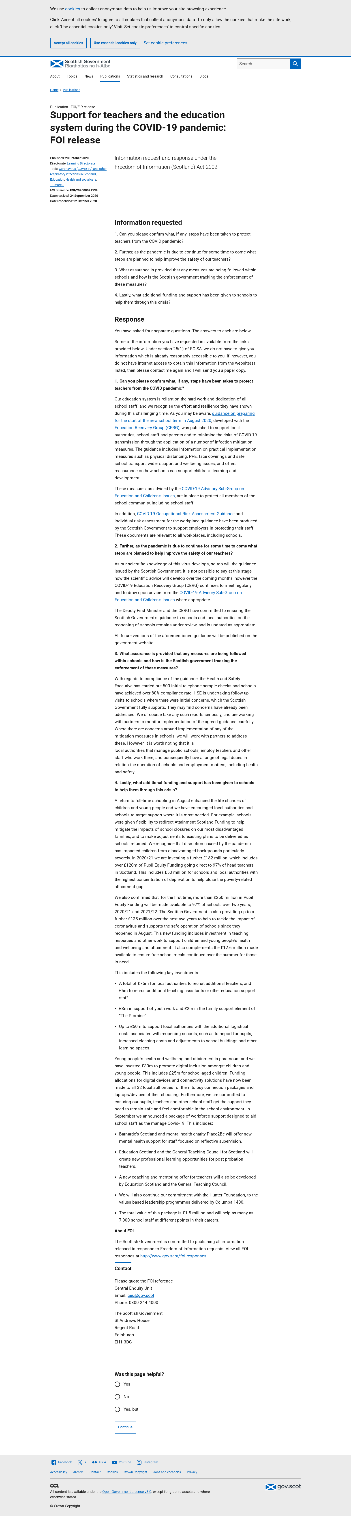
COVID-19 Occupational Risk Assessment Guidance (186, 513)
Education (57, 179)
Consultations (181, 76)
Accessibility (58, 1472)
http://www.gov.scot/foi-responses (173, 1256)
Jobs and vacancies (167, 1472)
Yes (127, 1384)
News (88, 76)
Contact (95, 1472)
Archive (78, 1472)
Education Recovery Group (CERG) (147, 427)
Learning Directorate (81, 163)
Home (54, 90)
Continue (125, 1427)
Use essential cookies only (115, 43)
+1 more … (57, 185)
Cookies (112, 1472)
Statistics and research (145, 76)
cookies (72, 8)
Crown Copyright (135, 1472)
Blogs (203, 76)
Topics (72, 76)
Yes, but (131, 1409)
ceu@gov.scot (141, 1295)
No (126, 1396)
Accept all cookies (68, 43)
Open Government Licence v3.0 (126, 1492)
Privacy (192, 1472)
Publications (110, 76)
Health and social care (81, 179)
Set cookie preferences (165, 42)
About (55, 76)
